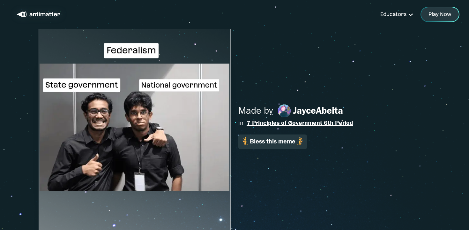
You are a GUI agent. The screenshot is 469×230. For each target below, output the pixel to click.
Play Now (439, 14)
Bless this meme (272, 141)
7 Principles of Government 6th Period (300, 122)
